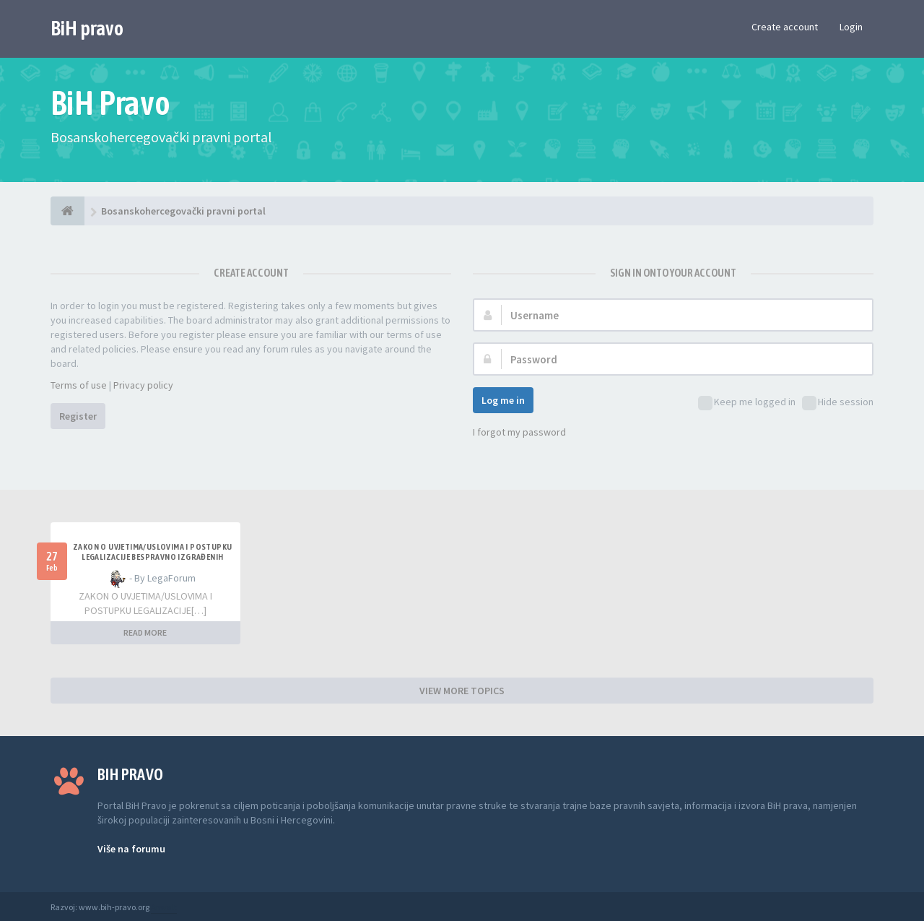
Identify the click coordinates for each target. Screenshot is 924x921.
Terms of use (79, 385)
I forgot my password (519, 431)
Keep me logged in (747, 402)
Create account (784, 26)
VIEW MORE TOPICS (462, 690)
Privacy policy (143, 385)
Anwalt (164, 906)
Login (851, 26)
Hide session (837, 402)
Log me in (503, 400)
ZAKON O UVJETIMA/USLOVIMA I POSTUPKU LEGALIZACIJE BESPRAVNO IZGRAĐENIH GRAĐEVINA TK (152, 557)
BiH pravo (87, 28)
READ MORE (145, 632)
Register (78, 416)
